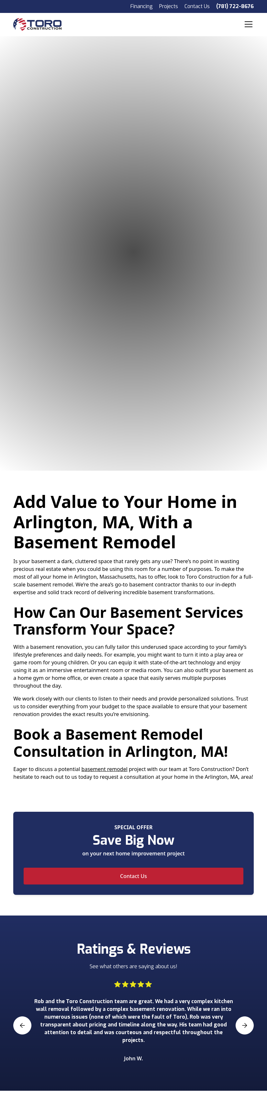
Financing (141, 6)
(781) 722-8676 (235, 6)
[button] (247, 24)
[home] (43, 24)
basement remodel (105, 769)
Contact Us (197, 6)
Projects (168, 6)
